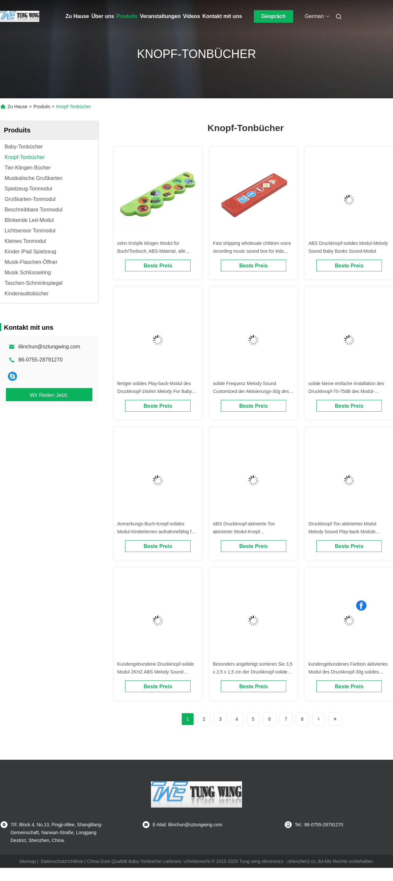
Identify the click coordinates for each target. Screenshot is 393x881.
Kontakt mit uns (222, 16)
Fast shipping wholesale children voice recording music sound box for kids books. (252, 251)
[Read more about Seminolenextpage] (319, 719)
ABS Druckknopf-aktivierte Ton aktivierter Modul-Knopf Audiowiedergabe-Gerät (244, 531)
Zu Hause (77, 16)
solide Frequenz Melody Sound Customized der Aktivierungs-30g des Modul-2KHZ (251, 391)
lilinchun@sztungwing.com (49, 346)
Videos (191, 16)
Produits (127, 16)
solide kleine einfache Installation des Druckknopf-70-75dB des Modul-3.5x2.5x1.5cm (346, 391)
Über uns (102, 16)
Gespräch (273, 16)
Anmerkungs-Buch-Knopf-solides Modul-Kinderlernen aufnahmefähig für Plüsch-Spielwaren (156, 531)
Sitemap (27, 861)
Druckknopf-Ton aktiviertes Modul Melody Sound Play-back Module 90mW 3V (342, 531)
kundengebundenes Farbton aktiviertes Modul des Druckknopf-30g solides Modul (348, 671)
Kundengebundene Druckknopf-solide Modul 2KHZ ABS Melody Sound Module (155, 671)
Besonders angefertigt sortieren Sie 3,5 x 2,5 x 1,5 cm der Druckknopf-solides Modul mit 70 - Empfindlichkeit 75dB (252, 671)
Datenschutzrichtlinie (62, 861)
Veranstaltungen (160, 16)
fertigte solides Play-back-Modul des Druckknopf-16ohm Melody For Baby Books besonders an (154, 391)
